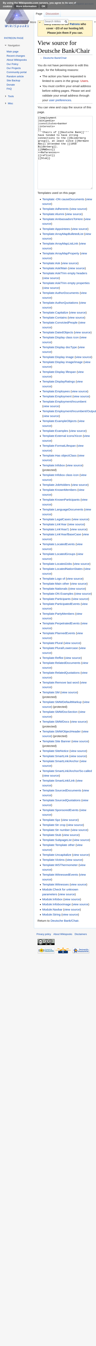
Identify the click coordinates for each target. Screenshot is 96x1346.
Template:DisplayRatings (58, 396)
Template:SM (51, 706)
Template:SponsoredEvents (60, 824)
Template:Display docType (59, 361)
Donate (11, 84)
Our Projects (14, 68)
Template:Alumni (53, 228)
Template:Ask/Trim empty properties (66, 297)
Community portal (16, 72)
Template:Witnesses (55, 898)
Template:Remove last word (60, 697)
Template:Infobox (53, 479)
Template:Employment (57, 410)
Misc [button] (10, 103)
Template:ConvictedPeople (59, 337)
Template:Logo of (53, 593)
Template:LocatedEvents (58, 558)
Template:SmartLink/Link (58, 795)
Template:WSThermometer (60, 879)
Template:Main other (55, 598)
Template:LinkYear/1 (55, 543)
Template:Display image (58, 371)
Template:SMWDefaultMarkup (62, 716)
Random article (15, 76)
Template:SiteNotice (55, 765)
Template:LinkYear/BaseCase (61, 548)
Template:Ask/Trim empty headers (64, 287)
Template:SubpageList (57, 854)
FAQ (9, 88)
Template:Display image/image (62, 376)
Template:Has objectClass (59, 470)
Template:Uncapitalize (56, 869)
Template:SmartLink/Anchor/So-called (67, 785)
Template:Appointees (56, 243)
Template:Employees (56, 405)
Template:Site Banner (56, 755)
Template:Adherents (55, 223)
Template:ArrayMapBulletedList (62, 248)
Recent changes (16, 55)
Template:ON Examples (57, 608)
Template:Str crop (54, 839)
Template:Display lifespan (59, 386)
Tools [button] (11, 96)
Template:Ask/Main (54, 282)
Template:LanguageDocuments (62, 523)
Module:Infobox (52, 913)
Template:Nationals (54, 603)
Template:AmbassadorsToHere (62, 233)
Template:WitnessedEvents (60, 889)
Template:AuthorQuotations (60, 317)
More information (26, 6)
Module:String (51, 929)
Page (39, 13)
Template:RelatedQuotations (61, 687)
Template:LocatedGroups (58, 568)
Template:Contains (54, 332)
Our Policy (12, 64)
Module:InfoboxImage (56, 918)
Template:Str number (56, 844)
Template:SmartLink (55, 770)
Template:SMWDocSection (59, 726)
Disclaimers (81, 948)
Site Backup (13, 80)
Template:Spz (51, 834)
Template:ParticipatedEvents (61, 618)
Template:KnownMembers (59, 504)
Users (84, 80)
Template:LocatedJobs (57, 578)
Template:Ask (51, 277)
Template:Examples (55, 445)
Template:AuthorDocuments (60, 307)
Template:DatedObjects (57, 346)
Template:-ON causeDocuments (63, 213)
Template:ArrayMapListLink (60, 258)
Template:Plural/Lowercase (60, 662)
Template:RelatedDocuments (61, 677)
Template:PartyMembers (58, 628)
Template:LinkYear (54, 538)
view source (78, 223)
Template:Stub (51, 849)
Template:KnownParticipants (61, 514)
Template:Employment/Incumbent (64, 416)
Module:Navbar (52, 924)
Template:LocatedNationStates (62, 583)
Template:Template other (58, 859)
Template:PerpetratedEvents (61, 637)
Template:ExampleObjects (59, 435)
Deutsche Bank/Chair (55, 57)
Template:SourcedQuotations (61, 814)
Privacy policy (43, 948)
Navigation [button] (14, 45)
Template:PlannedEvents (58, 647)
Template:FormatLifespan (59, 460)
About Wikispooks (17, 59)
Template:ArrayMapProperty (60, 267)
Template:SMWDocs (55, 736)
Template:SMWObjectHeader (61, 745)
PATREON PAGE (14, 38)
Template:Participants (56, 613)
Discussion (52, 13)
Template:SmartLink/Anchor (60, 775)
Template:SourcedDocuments (61, 804)
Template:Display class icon (60, 351)
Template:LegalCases (56, 533)
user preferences (60, 100)
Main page (13, 51)
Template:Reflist (52, 672)
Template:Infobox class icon (60, 489)
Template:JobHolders (56, 499)
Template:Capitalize (55, 327)
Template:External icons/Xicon (62, 450)
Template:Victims (53, 874)
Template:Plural (52, 657)
